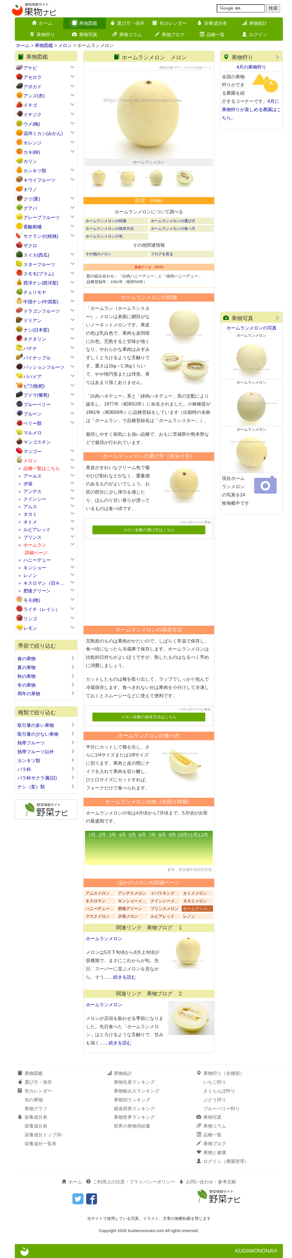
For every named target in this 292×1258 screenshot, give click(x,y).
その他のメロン (98, 254)
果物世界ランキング (134, 1117)
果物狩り (42, 34)
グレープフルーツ (41, 217)
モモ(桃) (31, 600)
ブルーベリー (37, 404)
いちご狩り (214, 1082)
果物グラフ (36, 1108)
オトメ (30, 521)
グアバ (30, 208)
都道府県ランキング (134, 1108)
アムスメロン (98, 893)
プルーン (32, 414)
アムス (30, 506)
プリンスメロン (165, 909)
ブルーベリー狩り (221, 1108)
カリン (30, 161)
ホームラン (34, 545)
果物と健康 (211, 1152)
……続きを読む (120, 977)
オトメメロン (195, 893)
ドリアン (32, 320)
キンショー (34, 567)
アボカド (32, 86)
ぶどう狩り (214, 1099)
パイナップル (37, 357)
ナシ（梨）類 (46, 786)
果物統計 (254, 23)
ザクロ (30, 245)
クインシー (34, 499)
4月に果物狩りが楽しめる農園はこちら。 (251, 109)
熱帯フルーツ (46, 742)
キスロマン (96, 901)
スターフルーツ (39, 264)
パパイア (32, 376)
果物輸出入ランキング (136, 1091)
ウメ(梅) (31, 124)
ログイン (254, 34)
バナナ (30, 348)
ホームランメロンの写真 (251, 328)
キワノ (30, 189)
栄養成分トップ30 (43, 1134)
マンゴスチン (37, 442)
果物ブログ (169, 34)
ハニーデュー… (99, 909)
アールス (32, 476)
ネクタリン (34, 339)
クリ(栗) (31, 199)
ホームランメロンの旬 (104, 236)
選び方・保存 (127, 23)
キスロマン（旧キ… (43, 583)
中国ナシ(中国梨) (40, 301)
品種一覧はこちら (41, 468)
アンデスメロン (132, 893)
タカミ (30, 514)
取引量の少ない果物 (46, 734)
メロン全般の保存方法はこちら (149, 717)
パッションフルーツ (43, 367)
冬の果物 (46, 685)
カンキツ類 (34, 170)
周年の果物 (46, 693)
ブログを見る (162, 254)
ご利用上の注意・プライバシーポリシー (130, 1181)
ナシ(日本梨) (36, 330)
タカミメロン (195, 901)
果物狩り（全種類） (220, 1073)
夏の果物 (46, 667)
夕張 (28, 483)
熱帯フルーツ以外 (46, 751)
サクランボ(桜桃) (40, 236)
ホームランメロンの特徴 (106, 221)
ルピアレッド (37, 529)
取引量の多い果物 (46, 725)
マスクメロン (98, 916)
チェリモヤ (34, 292)
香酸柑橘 (32, 226)
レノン (30, 575)
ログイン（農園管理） (222, 1161)
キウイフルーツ (39, 180)
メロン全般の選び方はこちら (149, 530)
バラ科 (46, 769)
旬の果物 (34, 1099)
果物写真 (84, 34)
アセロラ (32, 77)
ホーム (42, 23)
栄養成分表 (212, 23)
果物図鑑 (84, 23)
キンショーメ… (132, 901)
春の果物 (46, 658)
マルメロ (32, 432)
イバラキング (163, 893)
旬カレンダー (170, 23)
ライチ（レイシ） (41, 609)
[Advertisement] (146, 580)
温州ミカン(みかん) (43, 133)
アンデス (32, 491)
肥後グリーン (37, 590)
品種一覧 (212, 34)
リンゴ (30, 618)
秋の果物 (46, 676)
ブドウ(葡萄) (36, 395)
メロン (65, 45)
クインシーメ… (165, 901)
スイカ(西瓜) (36, 255)
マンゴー (32, 451)
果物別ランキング (132, 1099)
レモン (30, 628)
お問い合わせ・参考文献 (207, 1181)
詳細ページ (36, 552)
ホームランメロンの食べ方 (173, 228)
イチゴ (30, 105)
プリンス (32, 537)
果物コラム (127, 34)
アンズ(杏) (34, 95)
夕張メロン (128, 916)
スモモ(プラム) (38, 273)
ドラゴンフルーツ (41, 311)
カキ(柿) (31, 152)
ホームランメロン (104, 938)
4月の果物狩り (252, 67)
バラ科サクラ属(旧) (46, 777)
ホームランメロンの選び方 (173, 221)
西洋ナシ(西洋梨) (40, 283)
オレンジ (32, 142)
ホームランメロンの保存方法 (110, 228)
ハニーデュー (37, 560)
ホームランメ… (197, 909)
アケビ (30, 68)
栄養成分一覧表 (40, 1143)
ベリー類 (32, 423)
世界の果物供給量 (132, 1126)
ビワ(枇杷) (34, 386)
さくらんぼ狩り (219, 1091)
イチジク (32, 114)
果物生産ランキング (134, 1082)
